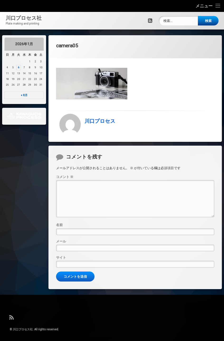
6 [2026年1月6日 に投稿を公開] (16, 67)
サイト (61, 264)
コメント (64, 183)
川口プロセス (100, 116)
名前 (59, 231)
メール (61, 248)
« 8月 (22, 95)
